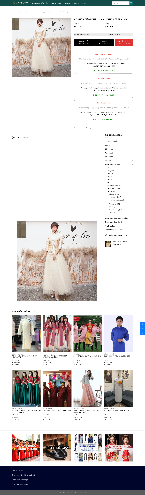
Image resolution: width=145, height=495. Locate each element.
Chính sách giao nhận (20, 480)
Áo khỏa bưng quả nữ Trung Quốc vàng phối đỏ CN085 (56, 357)
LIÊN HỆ (83, 3)
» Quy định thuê (114, 35)
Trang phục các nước (33, 12)
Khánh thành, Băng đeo (114, 230)
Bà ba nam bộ (110, 149)
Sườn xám (112, 213)
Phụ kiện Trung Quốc (116, 210)
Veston (107, 145)
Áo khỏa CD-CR (116, 197)
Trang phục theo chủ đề (114, 222)
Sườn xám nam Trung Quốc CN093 (117, 356)
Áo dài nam (109, 157)
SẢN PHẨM (45, 3)
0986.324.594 (97, 115)
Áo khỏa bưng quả (65, 12)
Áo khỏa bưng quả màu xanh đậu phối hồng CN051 (86, 411)
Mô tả (15, 137)
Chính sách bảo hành (20, 484)
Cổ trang (112, 207)
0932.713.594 (111, 115)
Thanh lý (76, 3)
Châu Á (109, 177)
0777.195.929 (99, 90)
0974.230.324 (110, 90)
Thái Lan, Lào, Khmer (114, 188)
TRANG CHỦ (36, 3)
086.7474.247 (98, 66)
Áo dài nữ (108, 161)
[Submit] (131, 3)
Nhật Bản (110, 174)
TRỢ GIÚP (68, 3)
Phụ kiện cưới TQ (114, 204)
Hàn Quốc (110, 171)
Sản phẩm (22, 12)
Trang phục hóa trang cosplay (116, 218)
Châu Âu (109, 179)
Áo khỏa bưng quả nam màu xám (116, 411)
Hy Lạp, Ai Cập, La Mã (114, 185)
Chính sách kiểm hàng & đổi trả (23, 475)
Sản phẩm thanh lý (112, 141)
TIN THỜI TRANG (57, 3)
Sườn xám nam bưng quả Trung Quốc (57, 411)
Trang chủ (15, 12)
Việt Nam (110, 168)
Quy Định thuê (17, 470)
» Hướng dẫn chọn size (81, 35)
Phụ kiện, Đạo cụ (111, 226)
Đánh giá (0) (26, 137)
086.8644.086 (109, 66)
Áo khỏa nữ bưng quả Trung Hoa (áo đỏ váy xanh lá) (26, 411)
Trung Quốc (44, 12)
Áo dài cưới (109, 153)
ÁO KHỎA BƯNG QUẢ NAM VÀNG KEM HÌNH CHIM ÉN (24, 357)
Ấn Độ (109, 182)
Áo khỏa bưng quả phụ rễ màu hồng (87, 356)
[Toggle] (132, 145)
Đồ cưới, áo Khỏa (53, 12)
